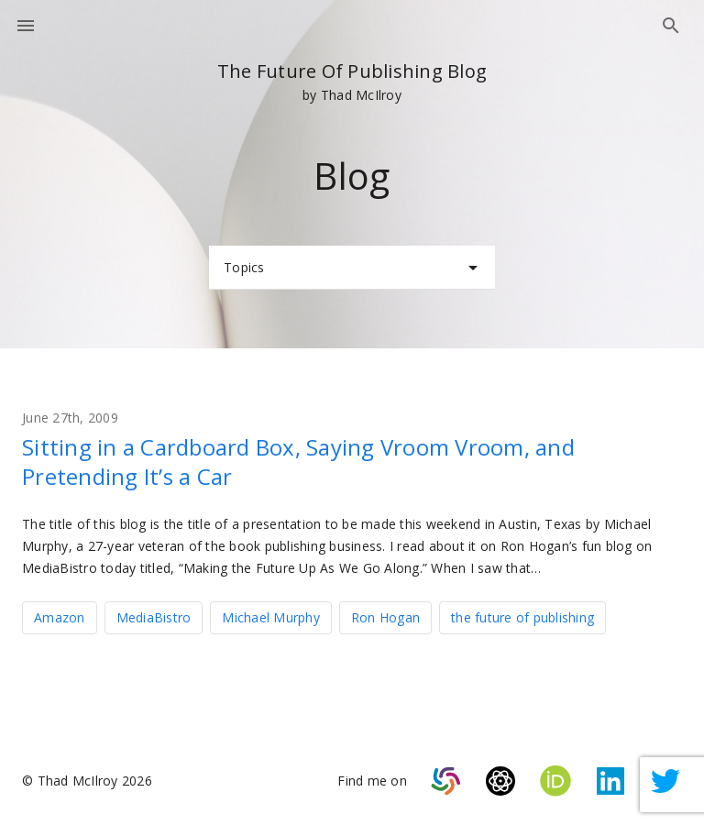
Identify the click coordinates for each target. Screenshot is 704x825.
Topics (354, 268)
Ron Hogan (385, 617)
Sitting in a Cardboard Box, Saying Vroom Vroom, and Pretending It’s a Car (298, 461)
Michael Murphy (271, 617)
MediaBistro (154, 617)
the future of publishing (522, 617)
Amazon (59, 617)
